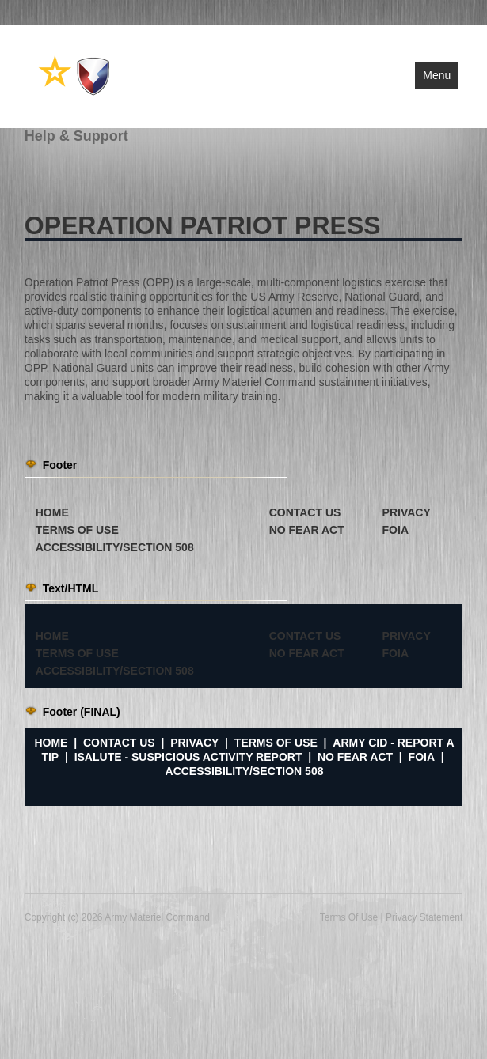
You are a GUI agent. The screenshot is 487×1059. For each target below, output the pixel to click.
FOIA (422, 757)
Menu (437, 75)
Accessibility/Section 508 (245, 771)
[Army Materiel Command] (74, 75)
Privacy (194, 742)
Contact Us (119, 742)
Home (50, 742)
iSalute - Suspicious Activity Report (188, 757)
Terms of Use (276, 742)
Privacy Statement (424, 917)
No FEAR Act (355, 757)
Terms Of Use (349, 917)
